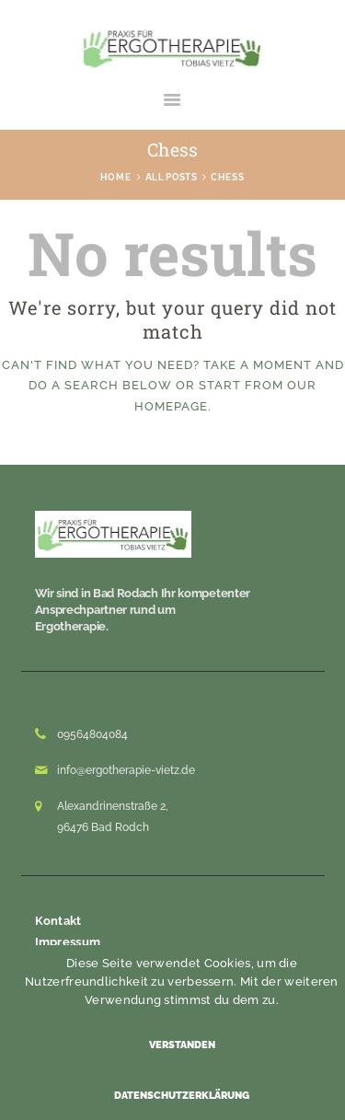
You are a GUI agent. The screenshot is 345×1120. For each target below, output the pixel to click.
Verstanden (182, 1045)
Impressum (68, 942)
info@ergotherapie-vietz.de (126, 770)
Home (116, 177)
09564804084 (92, 734)
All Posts (171, 177)
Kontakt (58, 921)
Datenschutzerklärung (181, 1096)
